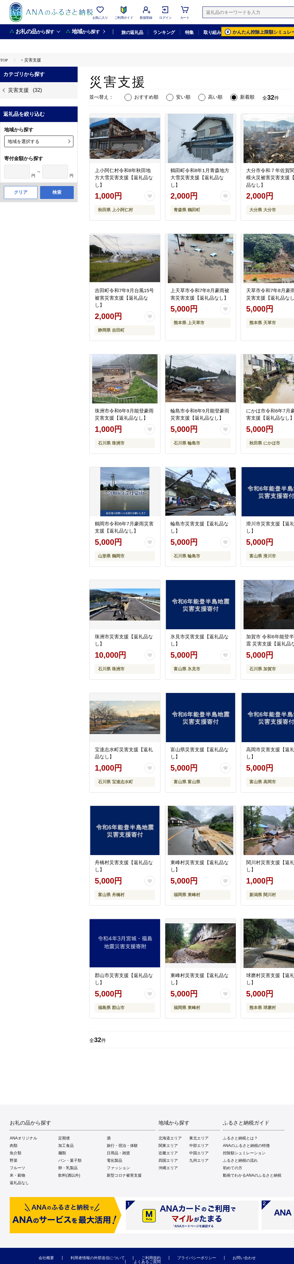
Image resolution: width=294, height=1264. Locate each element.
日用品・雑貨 (118, 1153)
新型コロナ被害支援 (124, 1175)
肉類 (13, 1145)
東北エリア (199, 1138)
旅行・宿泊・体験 (122, 1145)
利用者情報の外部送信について (98, 1258)
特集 (189, 32)
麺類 (62, 1153)
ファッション (118, 1168)
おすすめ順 (146, 97)
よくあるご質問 (147, 1261)
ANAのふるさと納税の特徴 (246, 1145)
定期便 (64, 1138)
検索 (56, 192)
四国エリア (168, 1160)
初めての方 (232, 1168)
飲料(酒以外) (69, 1175)
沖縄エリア (168, 1168)
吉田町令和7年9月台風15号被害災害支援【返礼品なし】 (124, 298)
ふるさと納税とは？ (240, 1138)
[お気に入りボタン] (150, 196)
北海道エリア (170, 1138)
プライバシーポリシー (196, 1258)
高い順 (215, 97)
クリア (20, 192)
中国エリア (199, 1153)
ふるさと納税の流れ (240, 1160)
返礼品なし (19, 1183)
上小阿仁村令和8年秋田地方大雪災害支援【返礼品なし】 (124, 178)
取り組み (212, 32)
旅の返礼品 (132, 32)
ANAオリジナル (23, 1138)
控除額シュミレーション (244, 1153)
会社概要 (46, 1258)
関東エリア (168, 1145)
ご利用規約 (151, 1258)
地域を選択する (23, 141)
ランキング (164, 32)
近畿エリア (168, 1153)
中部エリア (199, 1145)
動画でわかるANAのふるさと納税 (252, 1175)
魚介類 (15, 1153)
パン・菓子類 (70, 1160)
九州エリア (199, 1160)
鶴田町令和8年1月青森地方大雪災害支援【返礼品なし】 (199, 178)
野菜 (13, 1160)
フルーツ (17, 1168)
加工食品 (66, 1145)
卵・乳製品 (68, 1168)
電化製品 (114, 1160)
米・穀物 (17, 1175)
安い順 (183, 97)
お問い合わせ (244, 1258)
